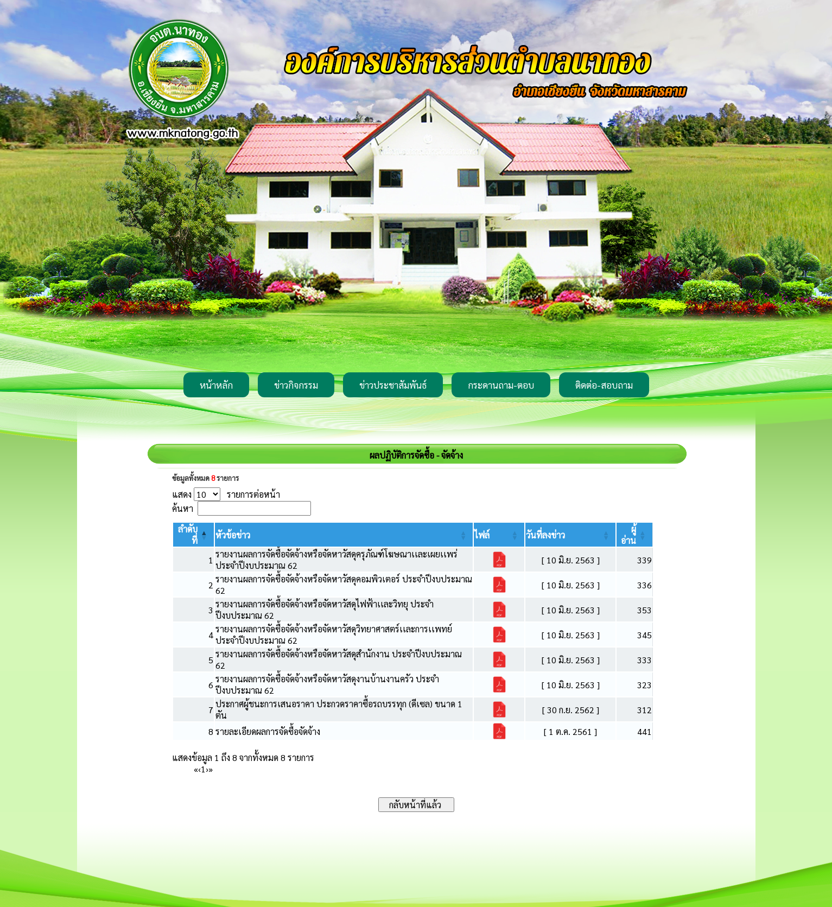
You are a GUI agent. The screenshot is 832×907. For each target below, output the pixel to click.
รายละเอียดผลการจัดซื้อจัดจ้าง (267, 731)
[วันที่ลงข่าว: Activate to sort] (570, 535)
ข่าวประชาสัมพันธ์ (393, 385)
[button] (232, 535)
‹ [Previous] (199, 769)
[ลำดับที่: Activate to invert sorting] (193, 535)
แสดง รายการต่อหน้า (226, 494)
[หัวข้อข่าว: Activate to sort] (344, 535)
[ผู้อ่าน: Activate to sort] (634, 535)
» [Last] (210, 769)
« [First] (196, 769)
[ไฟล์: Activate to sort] (499, 535)
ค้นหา (182, 508)
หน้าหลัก (216, 385)
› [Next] (207, 769)
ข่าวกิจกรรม (296, 385)
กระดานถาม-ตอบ (501, 385)
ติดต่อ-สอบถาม (604, 385)
